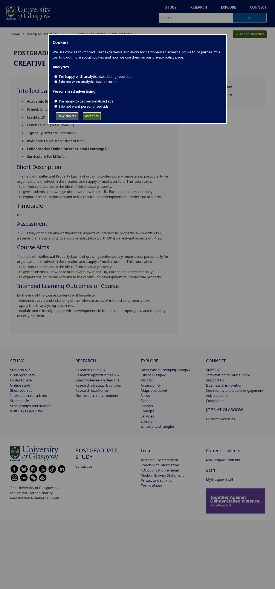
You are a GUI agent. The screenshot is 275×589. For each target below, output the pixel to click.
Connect (258, 7)
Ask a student (217, 395)
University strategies (158, 426)
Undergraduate (22, 375)
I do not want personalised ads (83, 106)
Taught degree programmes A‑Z (91, 31)
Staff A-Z (213, 370)
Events (146, 400)
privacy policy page (167, 57)
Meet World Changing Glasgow (166, 370)
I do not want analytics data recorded (88, 81)
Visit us (147, 380)
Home (15, 31)
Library (147, 421)
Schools (147, 406)
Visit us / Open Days (26, 411)
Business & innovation (224, 385)
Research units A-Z (90, 370)
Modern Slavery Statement (162, 475)
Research (198, 7)
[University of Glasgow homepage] (28, 13)
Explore (228, 7)
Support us (215, 380)
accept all (92, 116)
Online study (20, 385)
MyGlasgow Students (223, 460)
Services (147, 416)
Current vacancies (220, 419)
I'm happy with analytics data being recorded (95, 76)
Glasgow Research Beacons (97, 380)
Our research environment (96, 395)
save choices (67, 116)
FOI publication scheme (160, 470)
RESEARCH (85, 361)
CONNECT (216, 361)
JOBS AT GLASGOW (224, 410)
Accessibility (151, 385)
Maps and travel (154, 390)
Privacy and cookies (156, 480)
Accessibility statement (159, 460)
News (145, 395)
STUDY (17, 361)
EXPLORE (149, 361)
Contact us (83, 466)
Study (171, 7)
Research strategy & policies (98, 385)
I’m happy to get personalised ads (86, 101)
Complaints (215, 400)
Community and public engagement (234, 390)
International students (28, 395)
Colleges (147, 411)
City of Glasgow (153, 375)
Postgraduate (21, 380)
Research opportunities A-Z (97, 375)
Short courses (21, 390)
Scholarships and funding (30, 406)
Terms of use (151, 485)
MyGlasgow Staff (219, 479)
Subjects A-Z (20, 370)
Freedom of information (160, 465)
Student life (19, 400)
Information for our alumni (228, 375)
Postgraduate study (42, 31)
